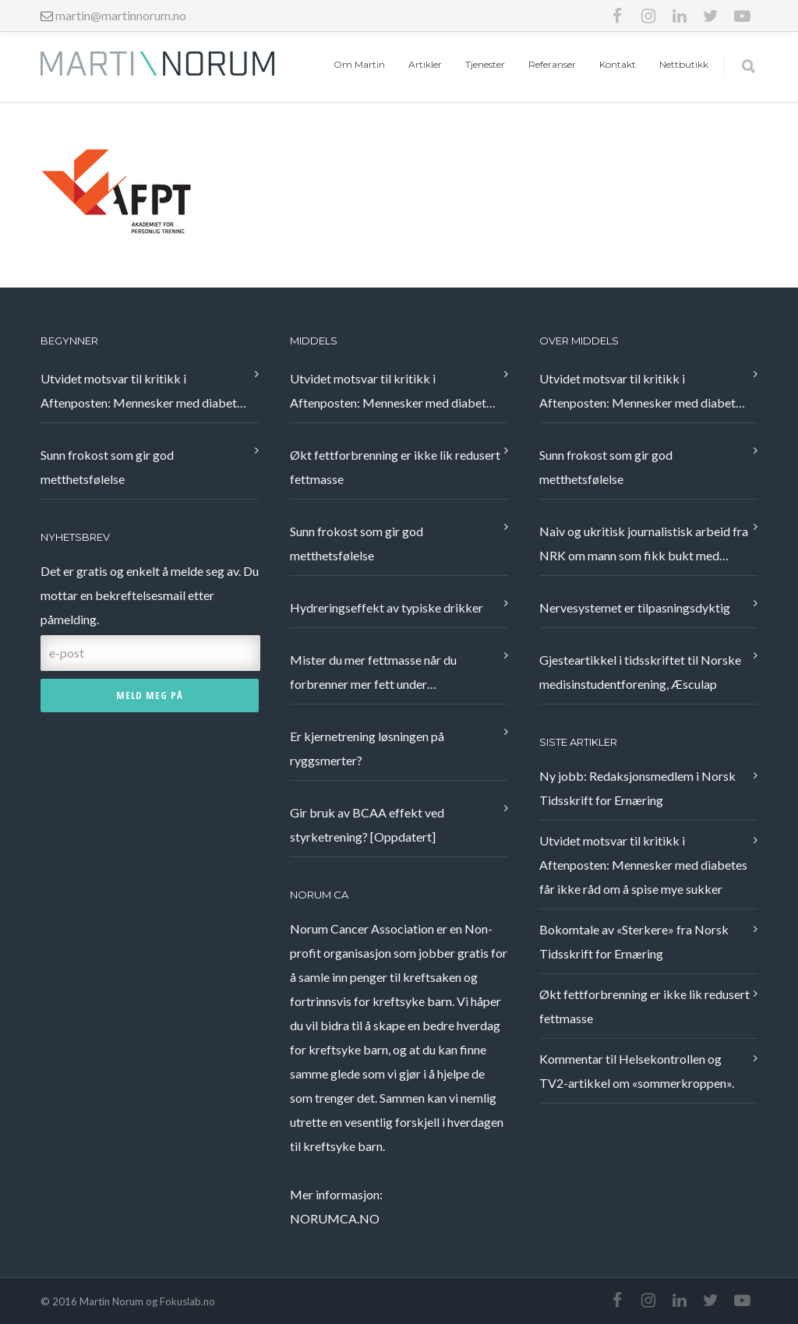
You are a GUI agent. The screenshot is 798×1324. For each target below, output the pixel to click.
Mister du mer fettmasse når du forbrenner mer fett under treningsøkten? (373, 674)
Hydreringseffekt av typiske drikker (386, 607)
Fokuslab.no (187, 1301)
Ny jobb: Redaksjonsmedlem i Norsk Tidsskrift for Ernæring (637, 787)
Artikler (425, 64)
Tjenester (485, 64)
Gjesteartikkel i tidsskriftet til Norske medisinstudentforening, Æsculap (640, 671)
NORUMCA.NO (335, 1218)
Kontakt (617, 64)
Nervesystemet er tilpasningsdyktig (634, 607)
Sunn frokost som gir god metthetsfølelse (107, 466)
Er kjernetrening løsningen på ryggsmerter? (367, 748)
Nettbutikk (683, 64)
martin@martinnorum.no (120, 15)
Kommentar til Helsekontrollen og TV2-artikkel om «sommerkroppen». (636, 1070)
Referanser (552, 64)
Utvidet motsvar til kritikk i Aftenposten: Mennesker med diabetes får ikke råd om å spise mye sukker (145, 393)
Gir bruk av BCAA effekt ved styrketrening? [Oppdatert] (367, 824)
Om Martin (359, 64)
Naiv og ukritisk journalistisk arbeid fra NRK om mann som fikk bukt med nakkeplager (643, 545)
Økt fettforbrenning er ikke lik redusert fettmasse (395, 466)
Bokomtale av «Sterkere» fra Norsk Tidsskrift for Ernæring (634, 941)
